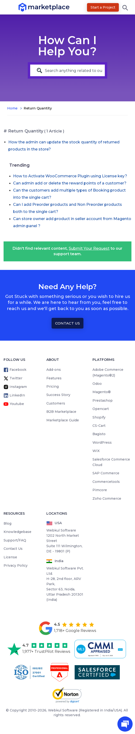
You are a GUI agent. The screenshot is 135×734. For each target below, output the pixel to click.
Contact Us (67, 323)
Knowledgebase (17, 532)
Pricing (52, 386)
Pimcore (99, 490)
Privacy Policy (16, 565)
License (10, 557)
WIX (96, 451)
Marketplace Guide (62, 420)
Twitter (16, 378)
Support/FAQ (15, 540)
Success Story (58, 395)
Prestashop (102, 400)
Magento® (101, 392)
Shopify (99, 417)
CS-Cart (99, 425)
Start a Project (103, 7)
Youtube (17, 404)
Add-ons (53, 369)
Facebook (18, 369)
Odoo (97, 383)
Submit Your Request (89, 248)
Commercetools (106, 482)
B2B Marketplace (61, 411)
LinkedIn (17, 395)
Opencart (100, 409)
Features (54, 378)
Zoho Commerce (106, 498)
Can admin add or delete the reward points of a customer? (69, 183)
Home (12, 108)
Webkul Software (63, 710)
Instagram (18, 387)
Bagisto (99, 434)
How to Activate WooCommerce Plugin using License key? (70, 176)
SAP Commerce (105, 473)
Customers (55, 403)
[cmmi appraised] (101, 649)
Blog (7, 523)
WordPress (102, 442)
